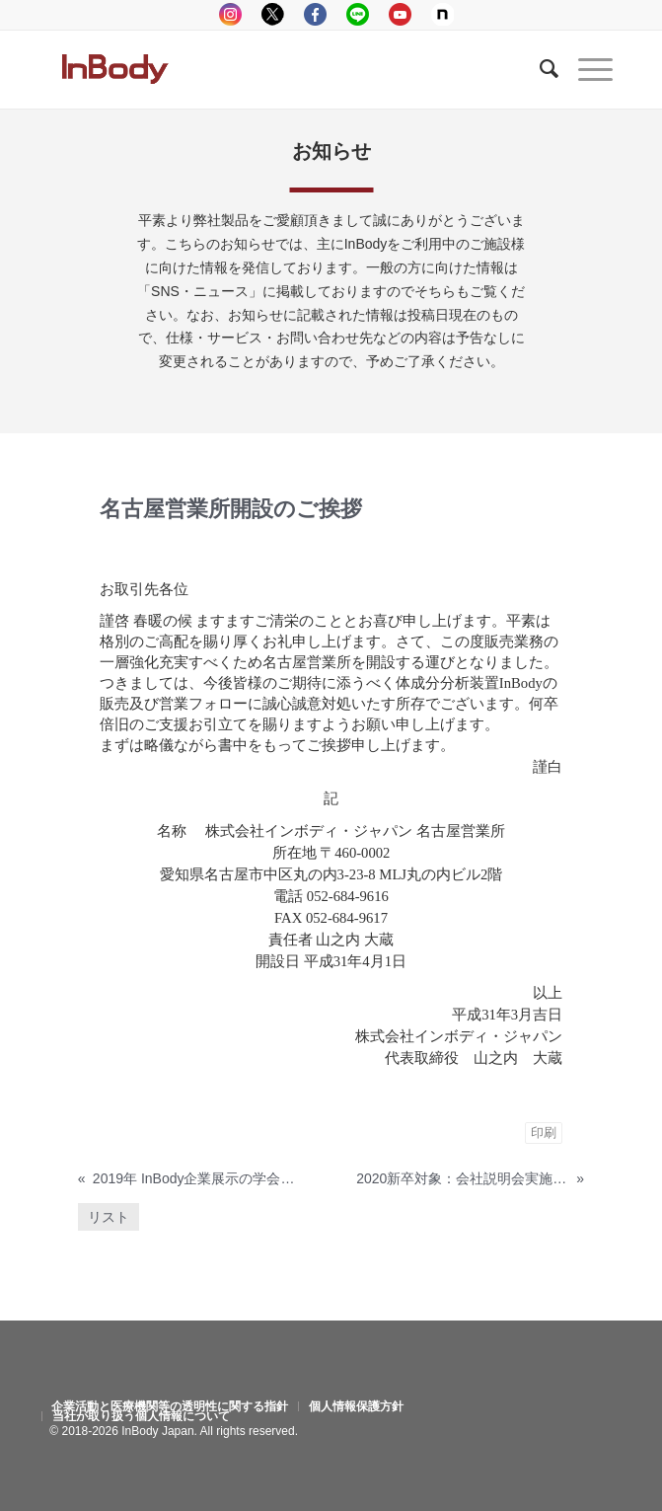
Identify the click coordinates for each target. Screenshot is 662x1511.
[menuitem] (169, 1406)
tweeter (272, 14)
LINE (357, 14)
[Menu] (585, 69)
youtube (400, 14)
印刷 (543, 1132)
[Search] (539, 69)
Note (442, 14)
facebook (315, 14)
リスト (108, 1217)
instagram (230, 14)
